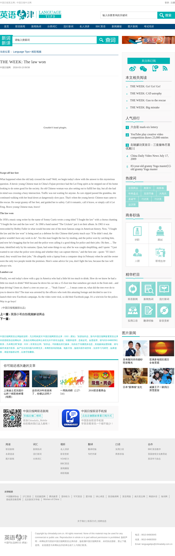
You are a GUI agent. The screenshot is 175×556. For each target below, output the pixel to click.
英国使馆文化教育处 (157, 454)
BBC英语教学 (154, 449)
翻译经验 (148, 320)
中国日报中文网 (24, 2)
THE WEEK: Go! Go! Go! (145, 86)
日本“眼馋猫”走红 (132, 387)
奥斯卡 (147, 188)
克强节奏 (149, 193)
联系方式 (92, 521)
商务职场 (133, 215)
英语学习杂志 (154, 459)
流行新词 (68, 26)
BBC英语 (101, 26)
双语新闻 (20, 26)
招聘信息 (102, 521)
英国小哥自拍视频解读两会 (28, 314)
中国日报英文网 (7, 2)
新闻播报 (117, 26)
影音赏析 (164, 320)
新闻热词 (36, 26)
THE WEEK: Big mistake (144, 107)
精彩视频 (36, 51)
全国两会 (133, 188)
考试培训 (149, 26)
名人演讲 (84, 26)
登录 (167, 2)
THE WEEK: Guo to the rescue (148, 100)
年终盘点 (133, 193)
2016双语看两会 (97, 390)
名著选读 (10, 454)
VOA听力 (64, 459)
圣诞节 (132, 199)
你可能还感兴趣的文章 (20, 365)
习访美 (158, 199)
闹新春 (160, 188)
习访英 (145, 199)
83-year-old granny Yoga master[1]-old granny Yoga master (151, 167)
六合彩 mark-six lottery (144, 127)
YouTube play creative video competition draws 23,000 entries (149, 136)
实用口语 (133, 320)
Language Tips (21, 51)
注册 (173, 2)
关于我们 (81, 521)
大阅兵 (163, 193)
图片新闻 (133, 26)
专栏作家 (92, 454)
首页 (6, 26)
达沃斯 (132, 204)
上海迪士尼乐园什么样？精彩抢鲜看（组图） (14, 393)
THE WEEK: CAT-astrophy (146, 93)
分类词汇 (52, 26)
